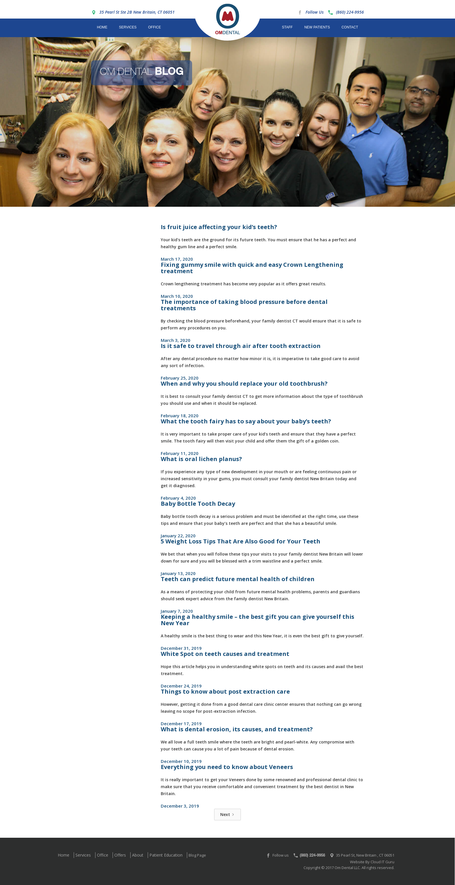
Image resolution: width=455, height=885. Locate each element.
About (137, 855)
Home (102, 27)
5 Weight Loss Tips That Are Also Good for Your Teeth (240, 541)
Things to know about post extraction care (225, 691)
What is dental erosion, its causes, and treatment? (237, 729)
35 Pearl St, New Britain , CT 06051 (365, 855)
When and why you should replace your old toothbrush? (244, 383)
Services (127, 27)
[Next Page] (227, 814)
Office (154, 27)
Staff (287, 27)
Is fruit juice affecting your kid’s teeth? (219, 227)
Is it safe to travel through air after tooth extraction (241, 346)
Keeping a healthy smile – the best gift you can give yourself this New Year (257, 620)
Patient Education (166, 855)
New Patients (317, 27)
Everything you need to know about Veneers (227, 767)
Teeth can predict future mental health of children (238, 579)
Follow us (280, 855)
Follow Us (315, 12)
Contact (350, 27)
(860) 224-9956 (350, 12)
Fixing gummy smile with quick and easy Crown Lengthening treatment (252, 268)
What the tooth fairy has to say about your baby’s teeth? (246, 421)
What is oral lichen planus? (201, 459)
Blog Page (197, 855)
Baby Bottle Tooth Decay (198, 503)
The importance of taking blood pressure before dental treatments (244, 305)
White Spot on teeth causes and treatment (225, 654)
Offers (120, 855)
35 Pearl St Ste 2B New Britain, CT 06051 (137, 12)
